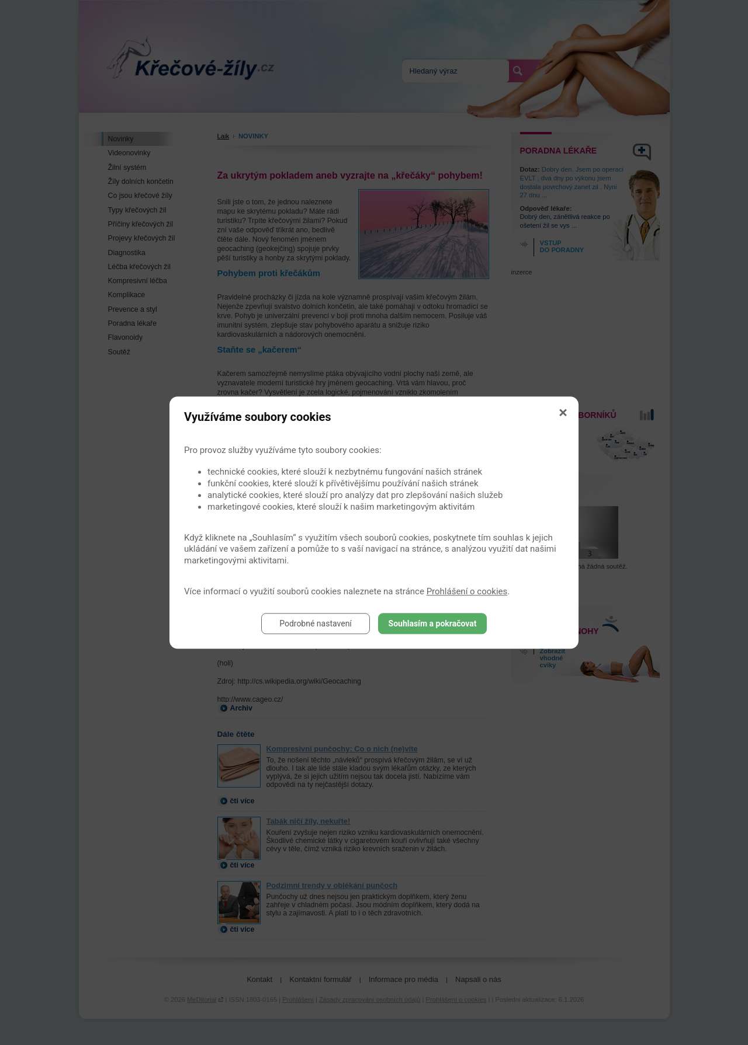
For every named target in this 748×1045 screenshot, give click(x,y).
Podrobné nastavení (315, 623)
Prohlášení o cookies (467, 591)
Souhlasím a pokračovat (433, 623)
